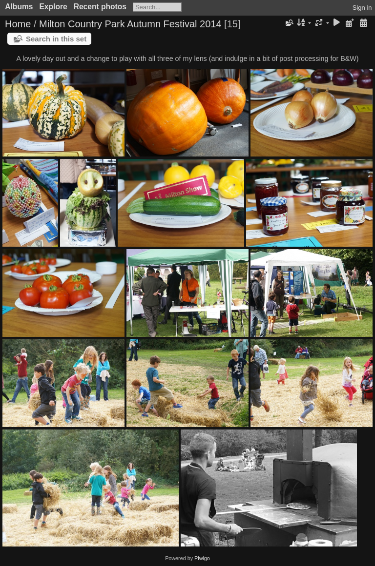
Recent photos (100, 6)
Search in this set (56, 39)
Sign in (362, 7)
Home (18, 24)
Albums (19, 6)
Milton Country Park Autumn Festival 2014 (130, 24)
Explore (53, 6)
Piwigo (202, 558)
